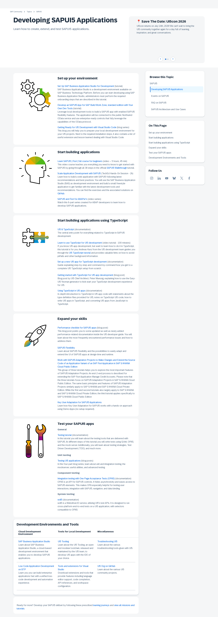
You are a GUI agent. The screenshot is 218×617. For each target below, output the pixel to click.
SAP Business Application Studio (34, 541)
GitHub (61, 193)
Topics (29, 12)
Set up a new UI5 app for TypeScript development (82, 262)
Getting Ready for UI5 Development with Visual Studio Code (87, 127)
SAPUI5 (39, 12)
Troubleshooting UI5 (107, 541)
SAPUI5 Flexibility (66, 348)
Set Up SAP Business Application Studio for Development (86, 86)
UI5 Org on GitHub (106, 566)
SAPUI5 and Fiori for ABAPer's (72, 199)
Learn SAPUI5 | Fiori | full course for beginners (80, 161)
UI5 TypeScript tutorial (80, 253)
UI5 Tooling (63, 541)
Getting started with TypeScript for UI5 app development (85, 275)
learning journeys (101, 605)
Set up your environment (160, 132)
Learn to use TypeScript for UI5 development (80, 243)
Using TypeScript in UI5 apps (72, 290)
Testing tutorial (65, 435)
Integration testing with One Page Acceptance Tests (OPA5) (86, 478)
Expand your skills (157, 147)
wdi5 (60, 500)
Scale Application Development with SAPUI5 (79, 173)
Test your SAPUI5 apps (160, 152)
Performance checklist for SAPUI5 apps (77, 328)
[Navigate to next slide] (173, 59)
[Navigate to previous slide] (160, 59)
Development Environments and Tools (167, 158)
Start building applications (161, 137)
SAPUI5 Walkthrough (117, 168)
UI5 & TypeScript (66, 229)
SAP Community (16, 12)
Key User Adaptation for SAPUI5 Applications (80, 402)
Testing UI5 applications (69, 461)
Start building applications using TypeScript (169, 142)
